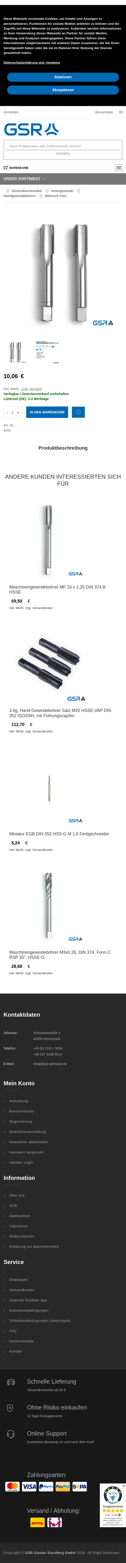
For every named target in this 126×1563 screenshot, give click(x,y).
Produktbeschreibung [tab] (63, 448)
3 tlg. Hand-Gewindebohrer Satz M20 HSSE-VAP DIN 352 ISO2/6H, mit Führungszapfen (60, 713)
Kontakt (15, 1351)
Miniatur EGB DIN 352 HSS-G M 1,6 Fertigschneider (59, 834)
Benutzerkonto (21, 1111)
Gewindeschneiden (27, 191)
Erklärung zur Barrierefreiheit (34, 1246)
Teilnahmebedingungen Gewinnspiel (40, 1321)
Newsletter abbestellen (28, 1142)
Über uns (17, 1195)
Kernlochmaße (21, 1341)
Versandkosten (22, 1290)
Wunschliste (104, 112)
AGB (13, 1206)
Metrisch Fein (55, 196)
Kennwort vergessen (26, 1152)
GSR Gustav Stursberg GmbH (50, 1553)
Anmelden (11, 112)
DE (121, 112)
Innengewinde (62, 191)
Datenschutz (19, 1216)
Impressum (18, 1226)
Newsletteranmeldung (27, 1132)
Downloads (18, 1280)
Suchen (63, 153)
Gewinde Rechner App (28, 1300)
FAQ (13, 1331)
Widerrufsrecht (21, 1236)
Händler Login (21, 1162)
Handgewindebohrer (20, 196)
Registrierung (20, 1121)
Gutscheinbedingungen (28, 1310)
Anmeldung (18, 1101)
